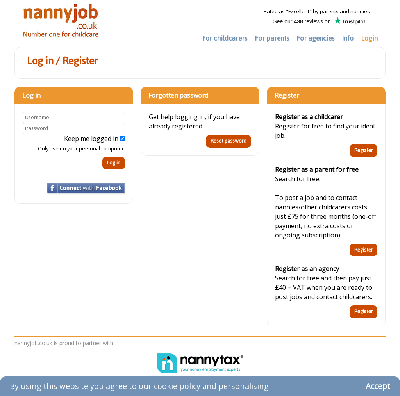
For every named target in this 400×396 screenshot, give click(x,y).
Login (369, 38)
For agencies (315, 38)
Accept (378, 386)
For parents (272, 38)
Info (348, 38)
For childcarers (224, 38)
